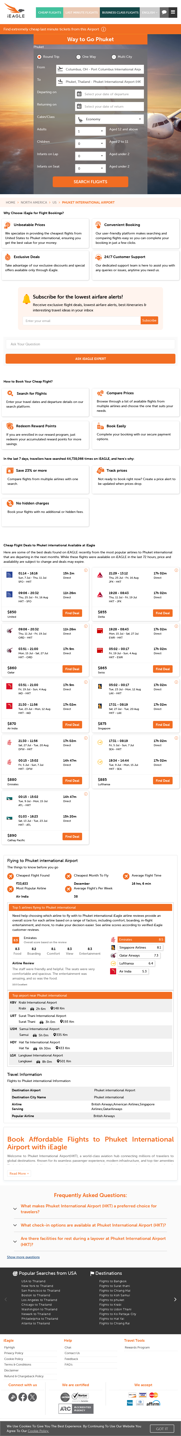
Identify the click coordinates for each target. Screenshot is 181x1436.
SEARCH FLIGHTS (90, 181)
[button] (150, 12)
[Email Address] (90, 320)
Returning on (46, 104)
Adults (41, 129)
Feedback (71, 1359)
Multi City (121, 57)
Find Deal (72, 613)
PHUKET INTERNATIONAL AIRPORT (88, 202)
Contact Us (72, 1353)
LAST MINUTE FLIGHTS (82, 13)
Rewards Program (137, 1347)
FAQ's (69, 1365)
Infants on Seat (48, 166)
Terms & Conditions (17, 1365)
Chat (68, 1347)
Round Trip (48, 57)
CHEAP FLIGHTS (49, 13)
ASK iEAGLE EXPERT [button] (90, 359)
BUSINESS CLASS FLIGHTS (120, 13)
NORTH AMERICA (34, 202)
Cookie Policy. (38, 1431)
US (54, 202)
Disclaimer (11, 1370)
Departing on (46, 92)
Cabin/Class (46, 117)
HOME (10, 202)
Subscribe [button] (149, 320)
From (41, 67)
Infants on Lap (47, 154)
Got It (162, 1428)
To (39, 79)
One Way (86, 57)
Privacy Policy (13, 1353)
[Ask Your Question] (90, 344)
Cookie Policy (13, 1359)
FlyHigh (9, 1347)
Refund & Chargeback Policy (24, 1376)
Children (43, 141)
